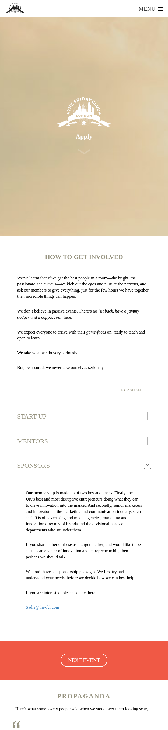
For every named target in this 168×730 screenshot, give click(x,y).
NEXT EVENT (84, 553)
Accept (99, 723)
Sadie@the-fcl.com (42, 500)
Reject (79, 723)
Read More (64, 723)
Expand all (131, 283)
